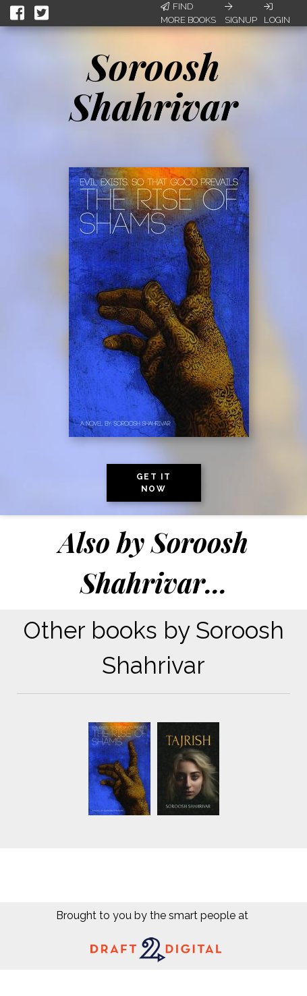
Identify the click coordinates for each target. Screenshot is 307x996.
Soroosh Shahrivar (153, 86)
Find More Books (188, 13)
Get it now (153, 483)
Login (277, 13)
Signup (241, 13)
